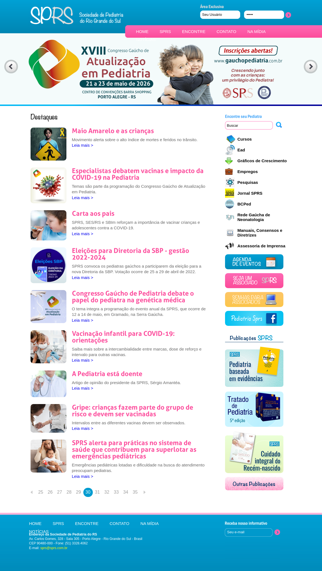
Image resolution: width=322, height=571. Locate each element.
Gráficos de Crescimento (262, 160)
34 (125, 492)
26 (50, 492)
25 (40, 492)
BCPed (244, 204)
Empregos (248, 171)
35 (135, 492)
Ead (241, 150)
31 (97, 492)
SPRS (165, 31)
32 (106, 492)
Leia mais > (82, 145)
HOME (142, 31)
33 (116, 492)
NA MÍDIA (256, 31)
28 (69, 492)
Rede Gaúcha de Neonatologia (254, 217)
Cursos (245, 139)
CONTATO (226, 31)
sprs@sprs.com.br (54, 548)
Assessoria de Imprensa (262, 245)
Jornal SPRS (250, 193)
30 (88, 492)
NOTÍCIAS (146, 39)
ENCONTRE (193, 31)
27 (59, 492)
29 (78, 492)
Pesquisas (248, 182)
